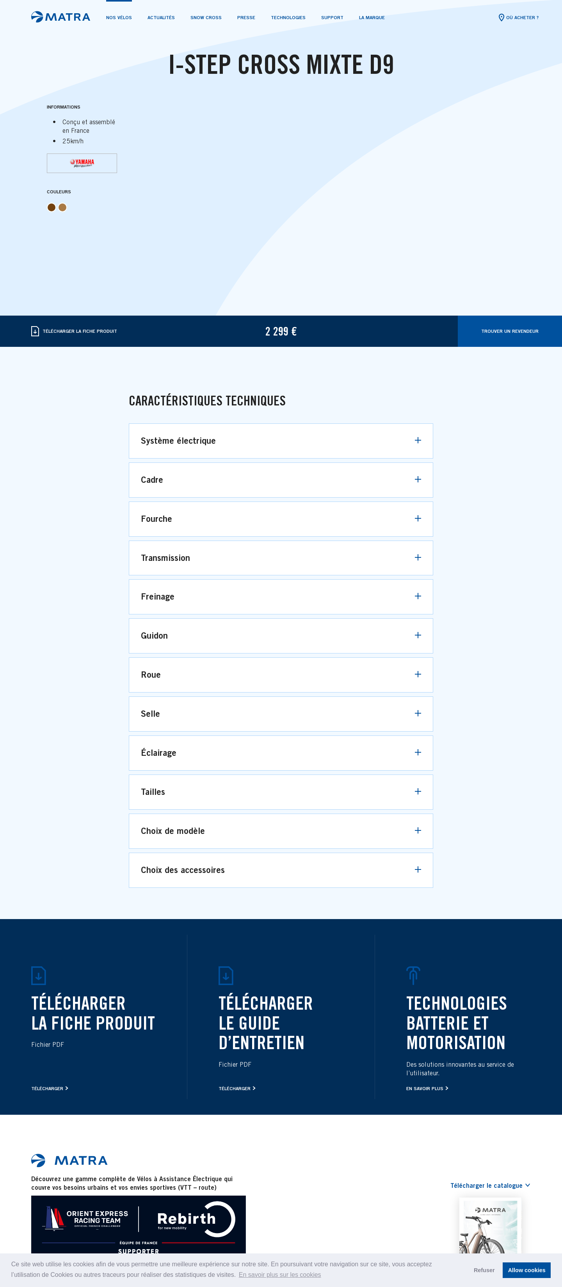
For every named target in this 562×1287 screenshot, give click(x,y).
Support (332, 17)
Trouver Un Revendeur (510, 331)
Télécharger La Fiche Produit (74, 331)
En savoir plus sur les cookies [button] (280, 1274)
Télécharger (47, 1088)
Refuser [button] (484, 1270)
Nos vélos (119, 17)
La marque (372, 17)
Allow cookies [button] (527, 1270)
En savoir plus (424, 1088)
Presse (246, 17)
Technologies (288, 17)
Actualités (161, 17)
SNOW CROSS (206, 17)
